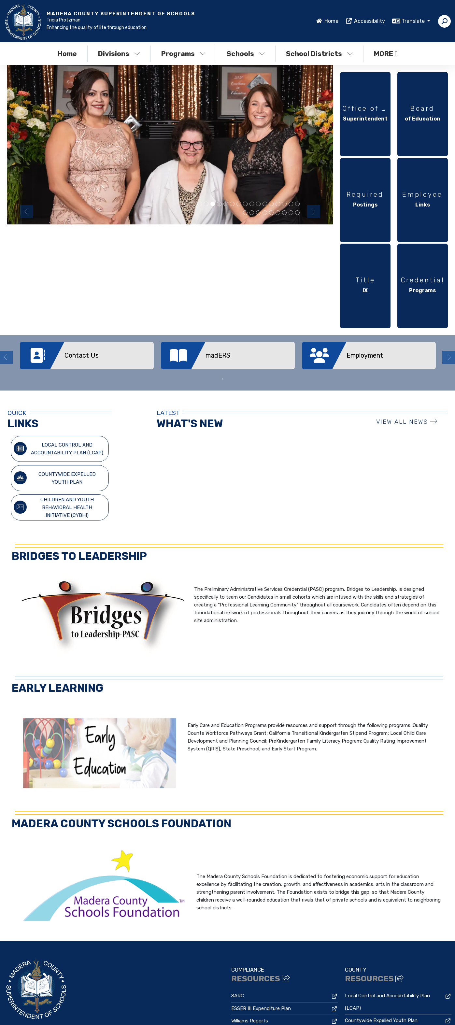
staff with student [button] (291, 204)
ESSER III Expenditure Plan (261, 893)
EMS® (121, 1011)
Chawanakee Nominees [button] (271, 204)
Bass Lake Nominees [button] (258, 204)
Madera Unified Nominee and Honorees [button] (278, 213)
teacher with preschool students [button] (193, 204)
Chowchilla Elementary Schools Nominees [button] (225, 204)
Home (331, 21)
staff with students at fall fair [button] (245, 213)
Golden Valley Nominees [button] (284, 204)
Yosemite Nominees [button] (186, 204)
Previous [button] (26, 211)
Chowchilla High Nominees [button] (199, 204)
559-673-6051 (20, 942)
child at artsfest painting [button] (252, 204)
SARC (237, 880)
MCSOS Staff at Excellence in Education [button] (245, 204)
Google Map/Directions (124, 942)
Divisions (119, 54)
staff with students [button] (258, 213)
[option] (170, 144)
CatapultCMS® (98, 1011)
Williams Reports (249, 905)
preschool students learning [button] (206, 204)
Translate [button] (414, 21)
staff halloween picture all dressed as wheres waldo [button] (219, 204)
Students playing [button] (232, 204)
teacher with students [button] (265, 204)
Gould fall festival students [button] (284, 213)
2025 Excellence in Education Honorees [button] (252, 213)
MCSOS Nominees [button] (212, 204)
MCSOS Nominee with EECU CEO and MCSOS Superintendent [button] (238, 204)
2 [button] (232, 263)
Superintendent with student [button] (278, 204)
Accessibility (369, 21)
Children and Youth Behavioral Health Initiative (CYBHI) (53, 392)
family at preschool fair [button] (271, 213)
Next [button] (313, 211)
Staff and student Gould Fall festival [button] (297, 213)
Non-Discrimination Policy (346, 1006)
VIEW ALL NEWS (407, 306)
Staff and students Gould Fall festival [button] (291, 213)
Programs (183, 54)
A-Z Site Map (392, 1015)
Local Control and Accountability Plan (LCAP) (58, 333)
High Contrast (395, 1006)
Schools (246, 54)
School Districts (319, 54)
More (385, 54)
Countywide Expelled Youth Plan (54, 362)
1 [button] (223, 263)
